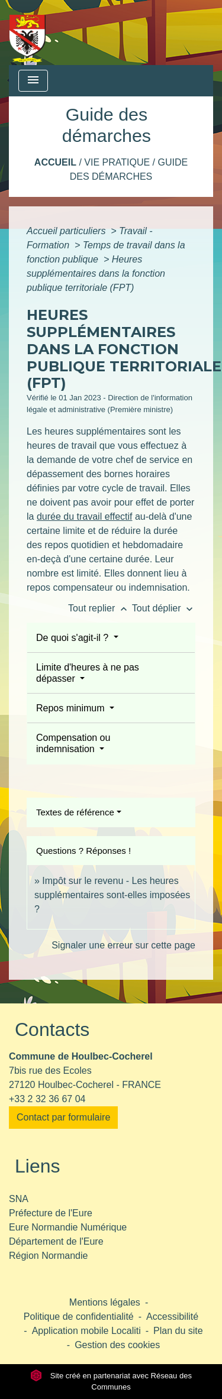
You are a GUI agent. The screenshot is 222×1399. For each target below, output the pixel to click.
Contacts (52, 1029)
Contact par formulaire (63, 1117)
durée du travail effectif (85, 516)
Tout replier (100, 608)
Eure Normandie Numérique (68, 1227)
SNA (18, 1199)
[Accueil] (27, 32)
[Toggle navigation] (33, 81)
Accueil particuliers (67, 231)
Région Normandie (48, 1256)
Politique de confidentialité (79, 1316)
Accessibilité (172, 1316)
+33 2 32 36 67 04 (47, 1099)
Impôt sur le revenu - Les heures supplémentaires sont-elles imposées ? (112, 895)
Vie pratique (117, 162)
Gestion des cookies (117, 1345)
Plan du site (178, 1331)
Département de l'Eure (56, 1241)
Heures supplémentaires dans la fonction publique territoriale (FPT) (96, 273)
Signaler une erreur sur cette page (123, 945)
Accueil (55, 162)
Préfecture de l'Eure (50, 1213)
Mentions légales (104, 1302)
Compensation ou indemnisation (73, 743)
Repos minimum (71, 708)
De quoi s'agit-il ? (73, 638)
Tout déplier (163, 608)
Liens (37, 1166)
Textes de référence (75, 812)
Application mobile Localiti (86, 1331)
